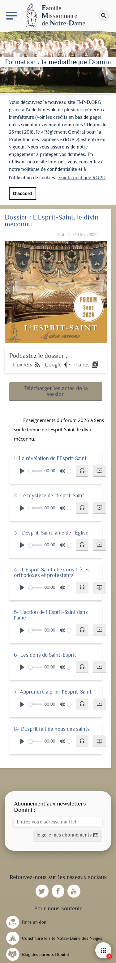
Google (58, 362)
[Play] (22, 469)
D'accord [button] (22, 193)
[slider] (35, 469)
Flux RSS (27, 362)
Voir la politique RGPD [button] (81, 177)
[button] (55, 389)
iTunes (86, 362)
